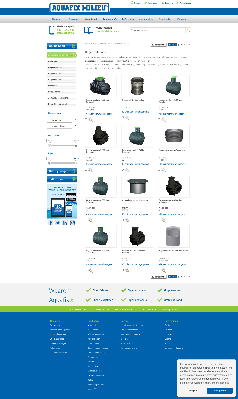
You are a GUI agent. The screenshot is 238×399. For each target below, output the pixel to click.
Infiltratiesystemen (96, 384)
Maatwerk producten (58, 352)
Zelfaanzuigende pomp (58, 97)
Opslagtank (53, 85)
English (168, 325)
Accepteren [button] (220, 390)
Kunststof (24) (58, 126)
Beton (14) (56, 120)
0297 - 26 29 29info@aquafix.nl (65, 31)
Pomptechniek (94, 357)
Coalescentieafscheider (98, 348)
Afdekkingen (93, 329)
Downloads (164, 19)
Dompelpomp (54, 91)
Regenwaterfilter (55, 79)
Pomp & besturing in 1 (57, 103)
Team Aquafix (110, 19)
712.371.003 (163, 158)
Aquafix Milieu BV (78, 309)
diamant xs (90, 110)
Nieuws (56, 19)
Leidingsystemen (95, 370)
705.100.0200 (164, 258)
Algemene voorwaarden (131, 334)
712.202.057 (126, 108)
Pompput (91, 361)
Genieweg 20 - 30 (100, 309)
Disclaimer (125, 338)
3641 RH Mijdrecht (124, 309)
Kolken (90, 379)
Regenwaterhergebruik (58, 55)
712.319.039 (90, 108)
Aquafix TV (92, 389)
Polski (167, 343)
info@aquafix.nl (169, 309)
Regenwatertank (55, 67)
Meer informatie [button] (220, 383)
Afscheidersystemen (96, 334)
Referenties (128, 19)
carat (161, 110)
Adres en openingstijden (60, 329)
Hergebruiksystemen (96, 375)
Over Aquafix (92, 19)
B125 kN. (125, 210)
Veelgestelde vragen (129, 329)
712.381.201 (90, 158)
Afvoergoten (93, 325)
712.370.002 (126, 158)
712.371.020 (126, 208)
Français (168, 334)
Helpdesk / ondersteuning (132, 325)
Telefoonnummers (129, 348)
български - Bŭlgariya (174, 348)
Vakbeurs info (146, 19)
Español (168, 338)
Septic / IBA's (93, 366)
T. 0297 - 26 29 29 (147, 309)
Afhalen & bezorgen (58, 343)
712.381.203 (126, 258)
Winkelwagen (185, 3)
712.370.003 (90, 208)
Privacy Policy (127, 343)
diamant (89, 160)
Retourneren (55, 348)
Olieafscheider (94, 343)
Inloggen (169, 3)
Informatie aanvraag (58, 334)
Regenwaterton (54, 73)
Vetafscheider (94, 338)
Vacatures (182, 19)
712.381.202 (163, 208)
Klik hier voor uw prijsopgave (99, 113)
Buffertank (52, 61)
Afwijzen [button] (193, 390)
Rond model (163, 260)
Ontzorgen (73, 19)
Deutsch (168, 329)
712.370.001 (163, 108)
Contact (137, 3)
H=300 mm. (163, 160)
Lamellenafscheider (96, 352)
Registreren (153, 3)
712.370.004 (90, 258)
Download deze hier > (107, 31)
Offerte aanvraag (57, 338)
